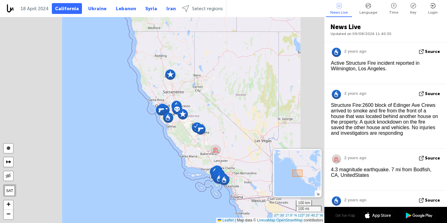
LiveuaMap (266, 220)
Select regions (202, 8)
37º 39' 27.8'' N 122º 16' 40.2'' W (298, 215)
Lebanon (126, 8)
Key (413, 9)
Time (393, 9)
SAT (9, 191)
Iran (171, 8)
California (67, 8)
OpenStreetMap (289, 220)
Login (433, 9)
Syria (151, 8)
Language (368, 9)
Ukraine (97, 8)
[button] (200, 129)
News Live (339, 9)
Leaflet (225, 220)
